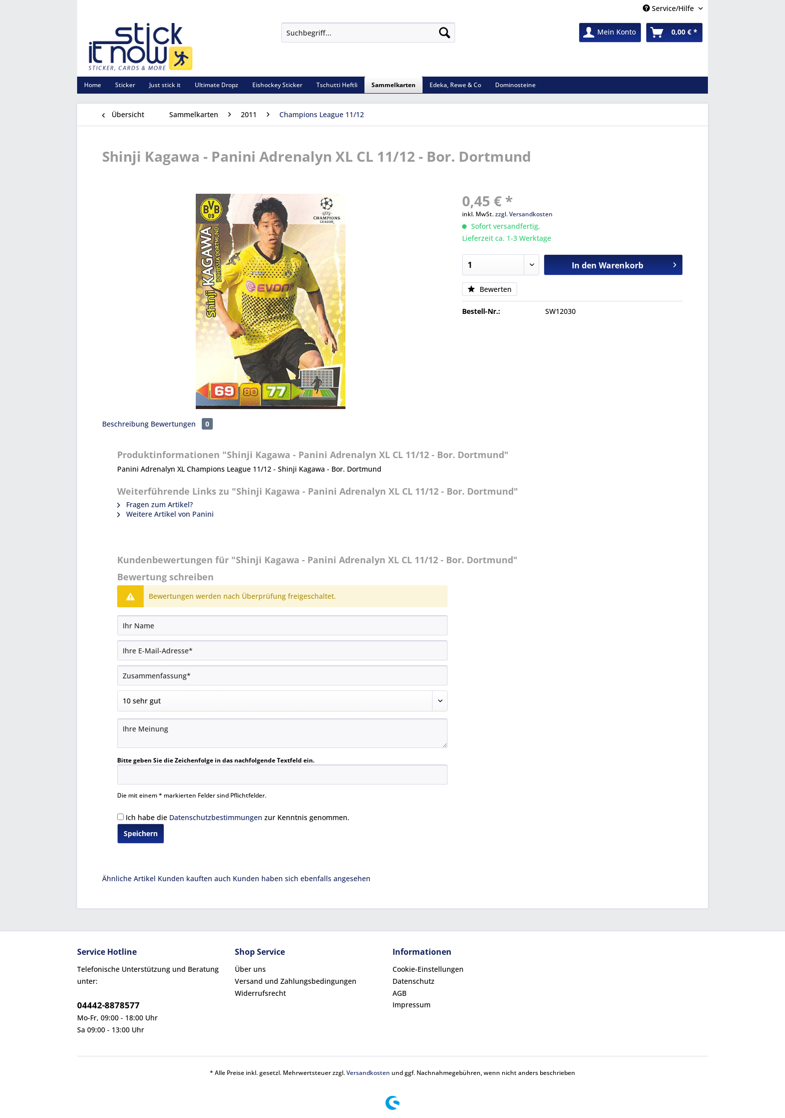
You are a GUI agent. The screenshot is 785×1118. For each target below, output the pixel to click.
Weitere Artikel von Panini (165, 514)
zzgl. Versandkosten (524, 214)
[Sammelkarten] (393, 85)
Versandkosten (368, 1072)
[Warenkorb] (674, 33)
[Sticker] (125, 85)
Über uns (250, 969)
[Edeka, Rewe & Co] (455, 85)
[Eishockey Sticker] (277, 85)
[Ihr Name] (282, 625)
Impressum (411, 1004)
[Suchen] (444, 33)
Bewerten (490, 289)
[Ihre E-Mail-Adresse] (282, 650)
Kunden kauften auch (194, 878)
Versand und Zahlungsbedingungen (295, 981)
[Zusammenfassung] (282, 675)
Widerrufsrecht (260, 993)
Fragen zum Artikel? (155, 504)
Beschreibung (125, 424)
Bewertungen (182, 424)
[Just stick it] (165, 85)
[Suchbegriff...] (368, 33)
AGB (399, 993)
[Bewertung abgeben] (282, 700)
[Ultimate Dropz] (216, 85)
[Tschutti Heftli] (336, 85)
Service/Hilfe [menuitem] (669, 8)
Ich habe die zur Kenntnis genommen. (237, 817)
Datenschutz (413, 981)
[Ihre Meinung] (282, 733)
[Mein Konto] (610, 33)
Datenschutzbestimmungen (215, 817)
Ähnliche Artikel (129, 878)
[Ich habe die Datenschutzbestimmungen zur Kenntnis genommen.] (120, 817)
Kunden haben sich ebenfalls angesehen (301, 878)
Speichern (141, 833)
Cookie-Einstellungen (428, 969)
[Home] (92, 85)
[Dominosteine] (515, 85)
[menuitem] (368, 37)
